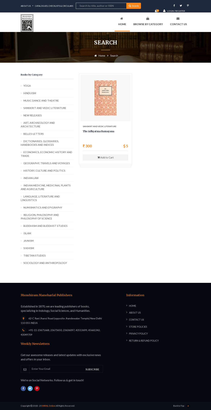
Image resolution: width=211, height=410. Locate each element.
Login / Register (174, 10)
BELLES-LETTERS (33, 133)
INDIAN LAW (30, 178)
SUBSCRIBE (92, 369)
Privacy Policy (138, 333)
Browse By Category (148, 21)
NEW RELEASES (32, 115)
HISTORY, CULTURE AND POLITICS (44, 170)
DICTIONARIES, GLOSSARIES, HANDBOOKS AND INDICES (40, 143)
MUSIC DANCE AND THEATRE (41, 100)
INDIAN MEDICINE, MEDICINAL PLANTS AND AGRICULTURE (46, 187)
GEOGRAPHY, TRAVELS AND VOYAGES (46, 163)
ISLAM (27, 233)
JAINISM (28, 240)
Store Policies (138, 326)
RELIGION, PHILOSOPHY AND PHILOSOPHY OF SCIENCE (40, 216)
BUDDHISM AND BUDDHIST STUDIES (45, 225)
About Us (26, 6)
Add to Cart (105, 157)
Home (122, 21)
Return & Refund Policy (144, 340)
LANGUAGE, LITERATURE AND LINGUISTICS (40, 198)
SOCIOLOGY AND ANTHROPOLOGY (45, 262)
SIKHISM (28, 248)
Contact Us (178, 21)
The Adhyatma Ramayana (98, 131)
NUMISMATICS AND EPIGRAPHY (42, 207)
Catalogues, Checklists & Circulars (54, 6)
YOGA (27, 85)
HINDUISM (29, 93)
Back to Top (181, 406)
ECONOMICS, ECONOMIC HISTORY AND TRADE (46, 154)
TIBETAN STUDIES (34, 255)
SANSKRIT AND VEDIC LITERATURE (44, 107)
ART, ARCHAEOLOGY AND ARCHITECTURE (38, 124)
